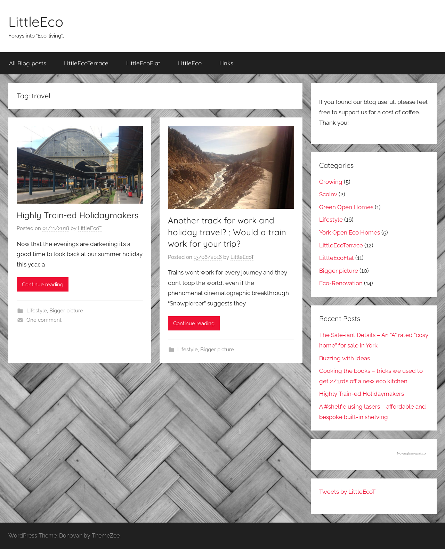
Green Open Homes (346, 207)
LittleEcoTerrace (86, 63)
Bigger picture (66, 311)
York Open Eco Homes (349, 232)
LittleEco (35, 21)
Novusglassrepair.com (412, 453)
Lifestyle (36, 311)
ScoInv (328, 194)
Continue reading (42, 284)
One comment (44, 320)
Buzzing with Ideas (344, 358)
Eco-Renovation (341, 283)
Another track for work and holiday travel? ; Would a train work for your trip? (227, 232)
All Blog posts (27, 63)
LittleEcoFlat (143, 63)
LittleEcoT (90, 228)
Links (226, 63)
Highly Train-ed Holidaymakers (77, 215)
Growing (330, 181)
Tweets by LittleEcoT (347, 491)
